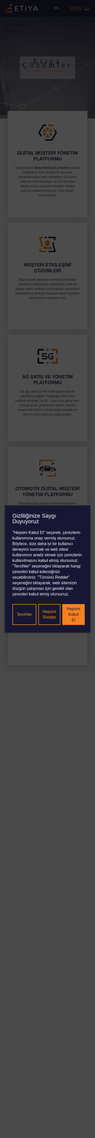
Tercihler (24, 614)
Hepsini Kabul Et (73, 614)
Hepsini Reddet (49, 614)
